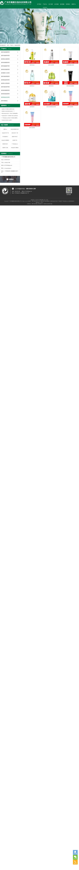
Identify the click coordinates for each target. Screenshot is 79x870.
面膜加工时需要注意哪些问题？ (8, 109)
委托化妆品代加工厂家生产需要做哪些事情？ (10, 113)
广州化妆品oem (15, 143)
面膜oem (5, 129)
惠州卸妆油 (32, 64)
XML (47, 199)
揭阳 (45, 203)
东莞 (35, 203)
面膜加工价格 (5, 147)
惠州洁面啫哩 (70, 106)
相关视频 (62, 4)
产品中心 (45, 4)
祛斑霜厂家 (15, 140)
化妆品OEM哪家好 (5, 140)
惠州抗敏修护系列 (5, 66)
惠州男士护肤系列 (5, 83)
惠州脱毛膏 (51, 85)
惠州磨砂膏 (32, 106)
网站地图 (41, 199)
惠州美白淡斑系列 (5, 59)
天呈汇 (41, 202)
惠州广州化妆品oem (64, 201)
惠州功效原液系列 (5, 76)
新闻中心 (74, 4)
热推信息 (32, 199)
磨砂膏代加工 (5, 143)
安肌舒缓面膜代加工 (15, 129)
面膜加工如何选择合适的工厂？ (8, 111)
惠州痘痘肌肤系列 (5, 69)
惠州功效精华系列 (5, 55)
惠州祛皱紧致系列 (5, 62)
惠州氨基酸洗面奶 (70, 64)
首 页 (8, 45)
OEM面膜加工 (5, 136)
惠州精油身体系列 (5, 79)
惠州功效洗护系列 (5, 86)
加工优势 (51, 4)
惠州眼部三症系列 (5, 72)
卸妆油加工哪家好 (14, 147)
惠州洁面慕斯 (51, 64)
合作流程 (56, 4)
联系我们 (68, 4)
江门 (43, 203)
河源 (39, 203)
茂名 (47, 203)
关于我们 (39, 4)
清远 (51, 203)
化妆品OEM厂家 (5, 132)
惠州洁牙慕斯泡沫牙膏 (51, 106)
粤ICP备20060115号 (36, 201)
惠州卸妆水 (32, 85)
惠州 (41, 203)
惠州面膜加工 (47, 201)
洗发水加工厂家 (15, 132)
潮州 (33, 203)
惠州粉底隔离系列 (5, 90)
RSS (44, 199)
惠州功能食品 (4, 100)
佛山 (37, 203)
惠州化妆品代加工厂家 (55, 201)
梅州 (49, 203)
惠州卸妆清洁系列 (5, 97)
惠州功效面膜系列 (5, 52)
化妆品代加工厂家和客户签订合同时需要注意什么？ (10, 115)
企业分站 (37, 199)
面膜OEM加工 (15, 136)
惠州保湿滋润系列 (5, 93)
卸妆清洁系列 (17, 45)
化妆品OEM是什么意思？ (7, 120)
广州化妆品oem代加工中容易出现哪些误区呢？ (10, 117)
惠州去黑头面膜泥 (70, 85)
